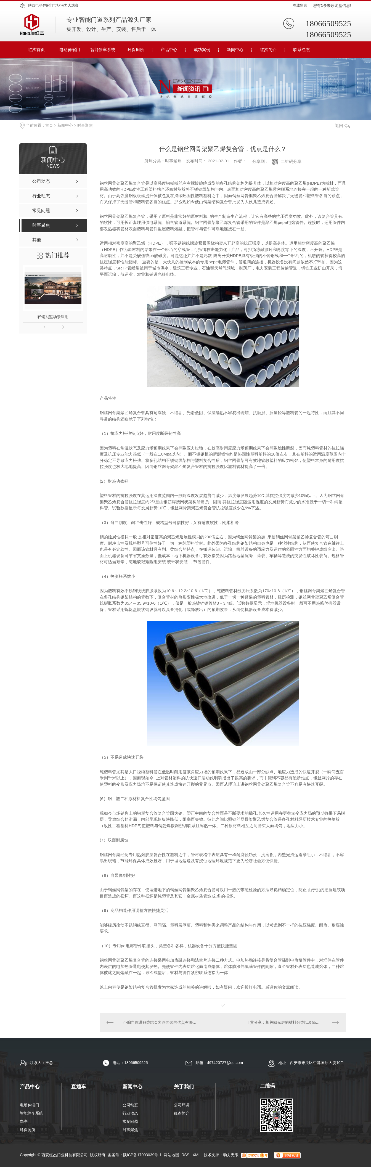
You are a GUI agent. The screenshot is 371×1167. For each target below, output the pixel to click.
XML (197, 1155)
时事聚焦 (85, 125)
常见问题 (130, 1121)
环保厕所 (136, 49)
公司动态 (130, 1105)
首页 (49, 125)
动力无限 (231, 1155)
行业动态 (130, 1113)
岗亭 (24, 1121)
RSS (185, 1155)
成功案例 (202, 49)
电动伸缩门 (69, 49)
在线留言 (300, 5)
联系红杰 (301, 49)
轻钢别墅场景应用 (53, 316)
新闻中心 (235, 49)
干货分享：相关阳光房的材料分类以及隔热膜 (285, 1022)
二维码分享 (291, 161)
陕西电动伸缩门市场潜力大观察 (53, 5)
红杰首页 (36, 49)
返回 (342, 125)
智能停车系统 (102, 49)
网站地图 (171, 1155)
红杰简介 (268, 49)
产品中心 (169, 49)
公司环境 (181, 1105)
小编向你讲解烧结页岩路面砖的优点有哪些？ (161, 1022)
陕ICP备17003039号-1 (142, 1155)
